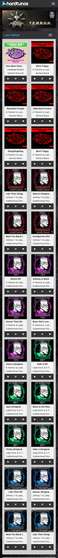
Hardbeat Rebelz (15, 69)
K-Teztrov (10, 282)
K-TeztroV (38, 69)
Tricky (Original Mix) (16, 449)
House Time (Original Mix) (19, 321)
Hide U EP (42, 364)
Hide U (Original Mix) (44, 449)
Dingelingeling (15, 151)
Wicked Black (42, 73)
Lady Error (50, 69)
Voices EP (15, 279)
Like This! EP (16, 492)
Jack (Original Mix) (16, 406)
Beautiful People (15, 108)
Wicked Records (16, 73)
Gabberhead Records (16, 201)
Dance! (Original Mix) (44, 193)
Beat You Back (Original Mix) (21, 236)
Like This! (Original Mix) (18, 193)
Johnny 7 (10, 197)
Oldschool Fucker (42, 108)
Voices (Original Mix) (17, 364)
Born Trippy (42, 66)
